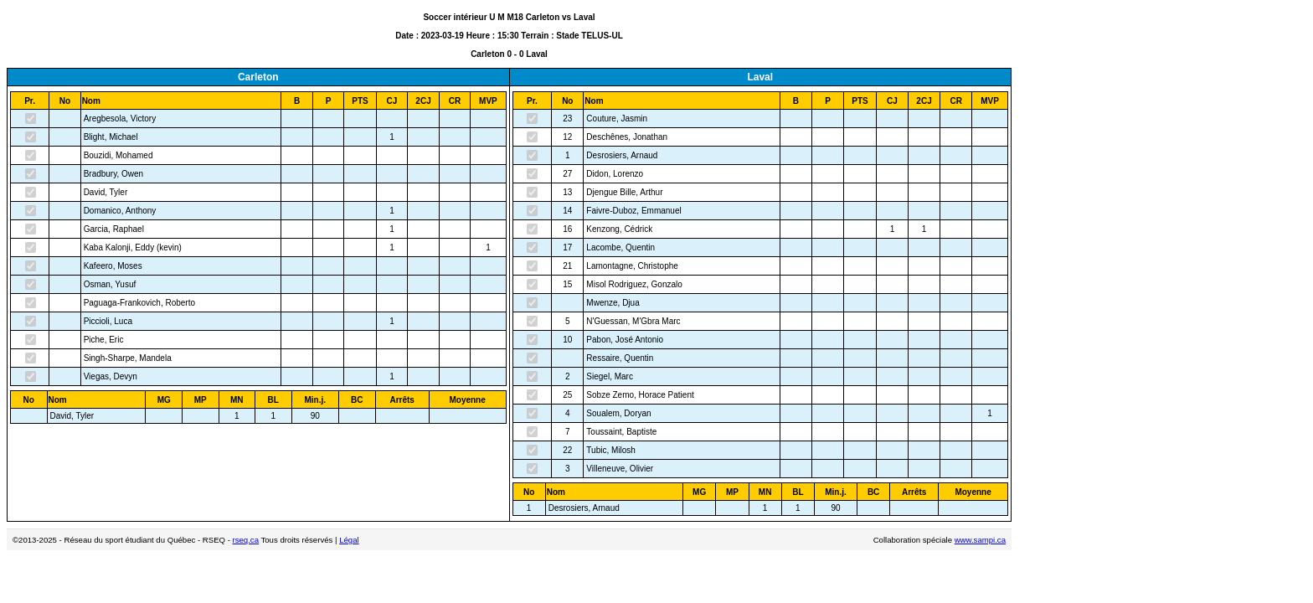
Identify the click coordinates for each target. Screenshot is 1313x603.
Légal (348, 539)
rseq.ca (246, 539)
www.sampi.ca (980, 539)
